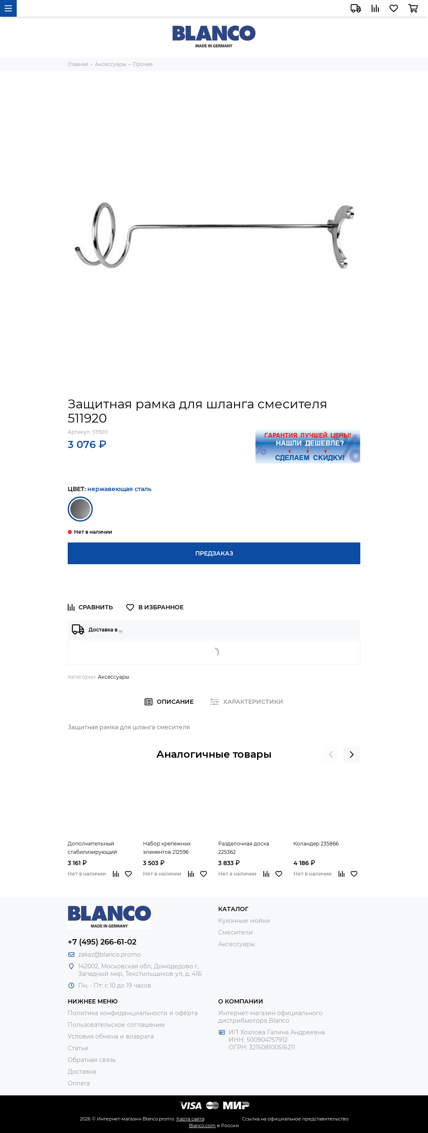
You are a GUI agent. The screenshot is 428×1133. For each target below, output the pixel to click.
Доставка (82, 1071)
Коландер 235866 (316, 843)
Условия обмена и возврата (111, 1036)
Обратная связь (92, 1060)
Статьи (78, 1048)
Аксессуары (113, 677)
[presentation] (331, 754)
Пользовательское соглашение (116, 1025)
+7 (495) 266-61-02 (102, 942)
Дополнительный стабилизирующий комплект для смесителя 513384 (100, 848)
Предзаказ (214, 553)
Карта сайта (190, 1119)
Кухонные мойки (244, 920)
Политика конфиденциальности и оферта (133, 1013)
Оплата (79, 1083)
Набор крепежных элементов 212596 (167, 847)
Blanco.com (202, 1125)
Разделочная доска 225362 (243, 847)
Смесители (235, 932)
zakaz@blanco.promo (109, 954)
